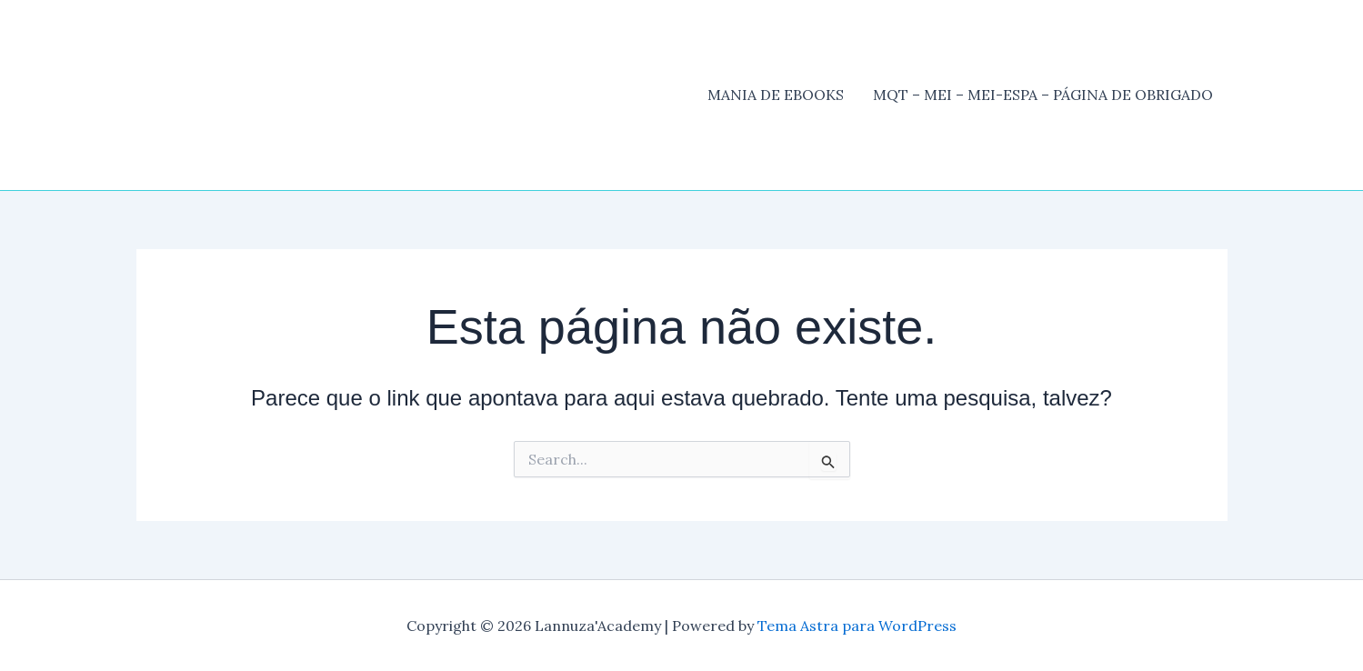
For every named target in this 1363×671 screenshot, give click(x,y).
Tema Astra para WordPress (857, 625)
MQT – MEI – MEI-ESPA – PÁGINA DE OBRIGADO (1043, 94)
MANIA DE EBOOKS (775, 94)
